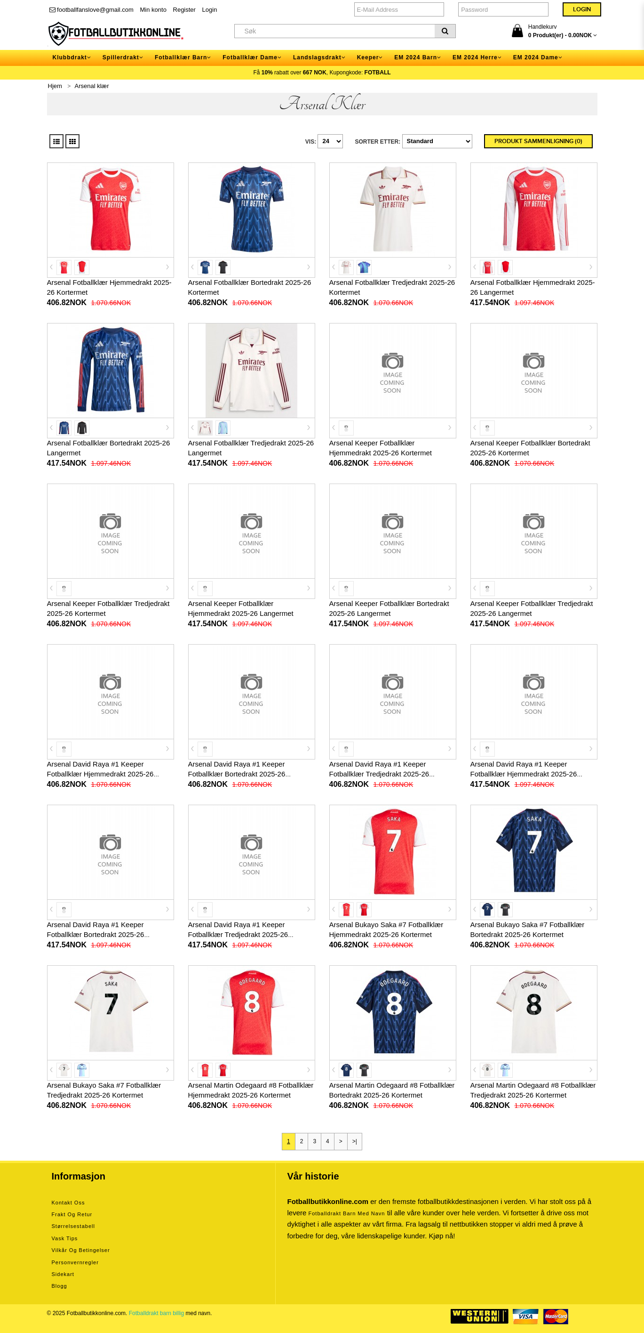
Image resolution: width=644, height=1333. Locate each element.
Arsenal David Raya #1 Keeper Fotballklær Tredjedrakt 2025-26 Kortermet (379, 774)
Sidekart (63, 1274)
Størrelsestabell (73, 1226)
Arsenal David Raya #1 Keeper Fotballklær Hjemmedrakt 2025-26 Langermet (523, 774)
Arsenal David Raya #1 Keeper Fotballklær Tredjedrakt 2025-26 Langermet (238, 934)
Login (209, 9)
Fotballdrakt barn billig (156, 1313)
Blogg (59, 1286)
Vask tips (65, 1238)
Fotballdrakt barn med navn (347, 1213)
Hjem (55, 85)
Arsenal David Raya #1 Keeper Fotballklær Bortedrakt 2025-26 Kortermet (237, 774)
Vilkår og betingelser (81, 1250)
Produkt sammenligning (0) (538, 141)
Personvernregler (75, 1262)
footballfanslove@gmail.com (91, 9)
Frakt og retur (72, 1214)
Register (184, 9)
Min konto (153, 9)
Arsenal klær (92, 85)
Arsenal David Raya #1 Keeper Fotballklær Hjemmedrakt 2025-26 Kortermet (100, 774)
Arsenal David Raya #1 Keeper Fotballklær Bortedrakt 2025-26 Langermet (95, 934)
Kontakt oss (68, 1202)
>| (354, 1141)
